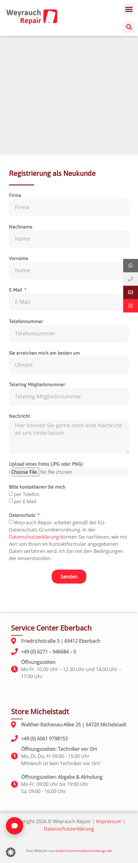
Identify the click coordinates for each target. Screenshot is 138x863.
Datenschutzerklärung (34, 537)
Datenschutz (23, 515)
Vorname (18, 258)
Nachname (20, 226)
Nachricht (19, 416)
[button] (129, 9)
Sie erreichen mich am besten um (44, 353)
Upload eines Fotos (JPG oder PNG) (46, 464)
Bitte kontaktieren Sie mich (37, 487)
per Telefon (26, 494)
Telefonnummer (26, 321)
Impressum (109, 821)
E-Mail (16, 290)
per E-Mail (25, 501)
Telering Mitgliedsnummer (37, 384)
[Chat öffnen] (14, 825)
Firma (15, 195)
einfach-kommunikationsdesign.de (83, 850)
